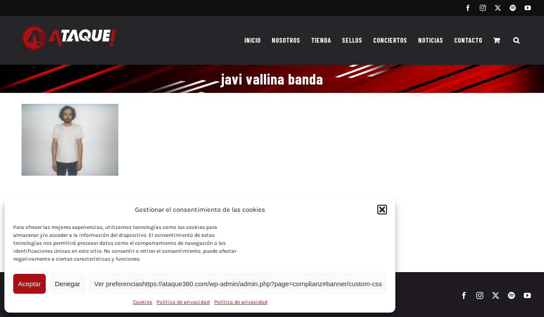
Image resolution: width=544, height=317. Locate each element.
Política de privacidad (183, 302)
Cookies (142, 302)
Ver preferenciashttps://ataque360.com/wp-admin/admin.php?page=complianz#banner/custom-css (238, 284)
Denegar (67, 284)
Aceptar (29, 284)
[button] (382, 209)
